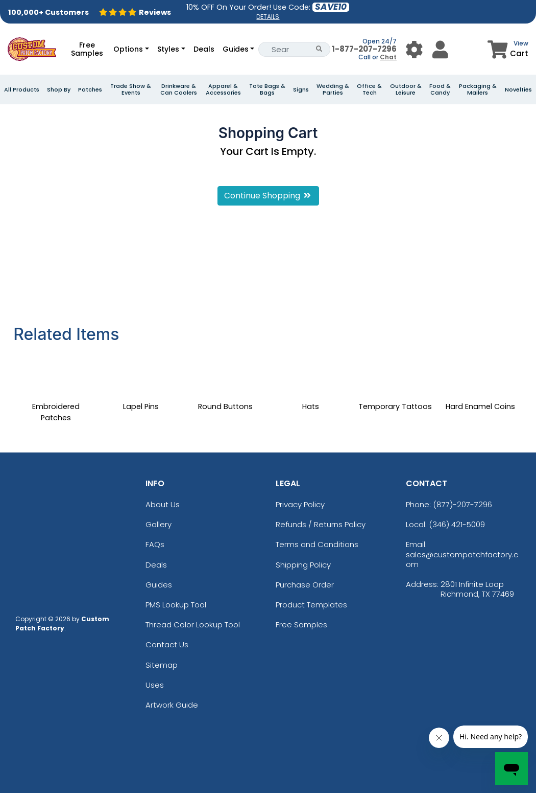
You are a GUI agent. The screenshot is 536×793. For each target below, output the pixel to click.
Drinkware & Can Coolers (178, 89)
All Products (21, 89)
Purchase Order (305, 584)
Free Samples (87, 49)
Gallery (158, 524)
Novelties (518, 89)
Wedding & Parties (332, 89)
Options (128, 49)
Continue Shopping (268, 195)
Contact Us (166, 644)
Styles (168, 49)
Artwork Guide (171, 704)
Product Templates (311, 604)
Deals (203, 49)
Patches (90, 89)
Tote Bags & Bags (267, 89)
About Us (162, 504)
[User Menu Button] (414, 49)
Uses (154, 684)
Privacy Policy (300, 504)
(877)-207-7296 (462, 504)
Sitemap (161, 665)
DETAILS (267, 16)
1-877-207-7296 (364, 48)
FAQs (154, 544)
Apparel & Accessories (223, 89)
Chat (388, 57)
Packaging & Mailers (478, 89)
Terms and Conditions (317, 544)
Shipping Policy (303, 564)
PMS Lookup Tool (175, 604)
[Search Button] (319, 49)
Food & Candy (440, 89)
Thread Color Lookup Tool (192, 624)
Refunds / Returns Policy (321, 524)
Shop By (58, 89)
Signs (301, 89)
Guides (236, 49)
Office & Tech (369, 89)
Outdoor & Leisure (406, 89)
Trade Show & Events (130, 89)
